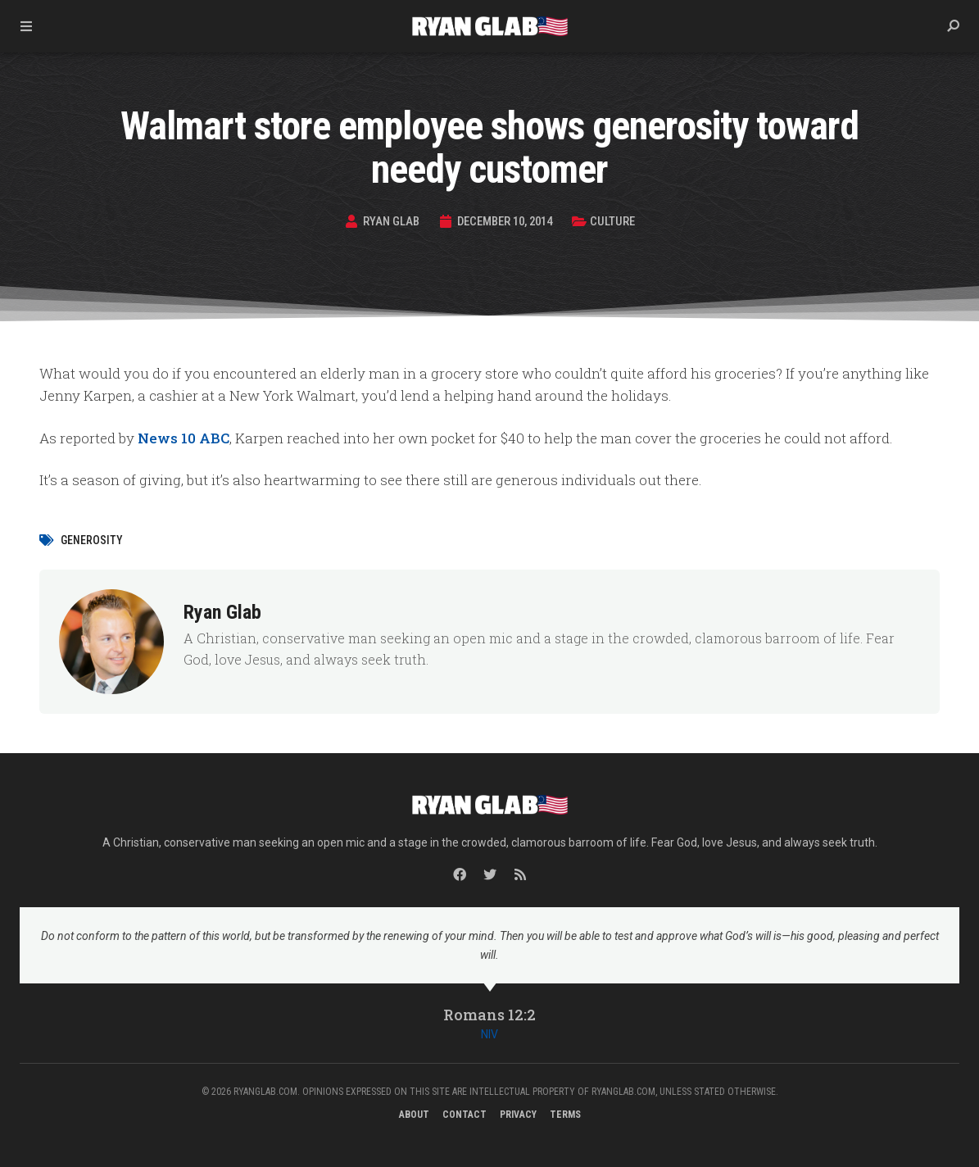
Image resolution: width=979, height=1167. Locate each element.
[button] (952, 26)
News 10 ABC (183, 438)
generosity (92, 540)
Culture (615, 221)
